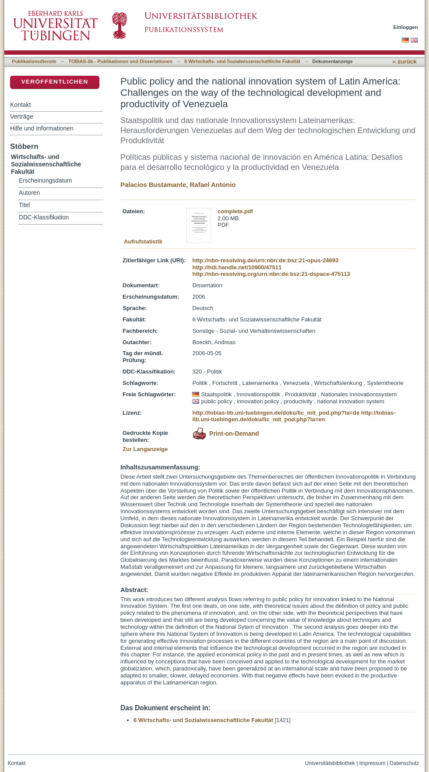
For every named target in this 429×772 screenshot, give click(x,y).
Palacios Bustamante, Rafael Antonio (178, 184)
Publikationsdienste (34, 61)
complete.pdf (235, 211)
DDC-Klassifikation (44, 217)
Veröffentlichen (54, 81)
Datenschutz (404, 763)
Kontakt (20, 104)
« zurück (405, 61)
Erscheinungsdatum (45, 180)
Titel (24, 205)
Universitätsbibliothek (330, 763)
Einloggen (406, 27)
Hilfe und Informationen (42, 128)
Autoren (29, 193)
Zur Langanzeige (145, 449)
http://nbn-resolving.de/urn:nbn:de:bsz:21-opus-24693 (265, 260)
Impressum (372, 763)
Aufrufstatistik (143, 241)
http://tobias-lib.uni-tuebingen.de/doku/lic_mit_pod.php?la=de (275, 412)
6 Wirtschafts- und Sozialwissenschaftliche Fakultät (242, 61)
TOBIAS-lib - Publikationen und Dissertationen (120, 61)
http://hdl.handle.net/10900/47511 (236, 267)
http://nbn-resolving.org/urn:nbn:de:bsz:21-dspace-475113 (271, 274)
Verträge (21, 116)
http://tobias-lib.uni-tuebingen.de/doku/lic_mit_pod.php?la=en (293, 416)
